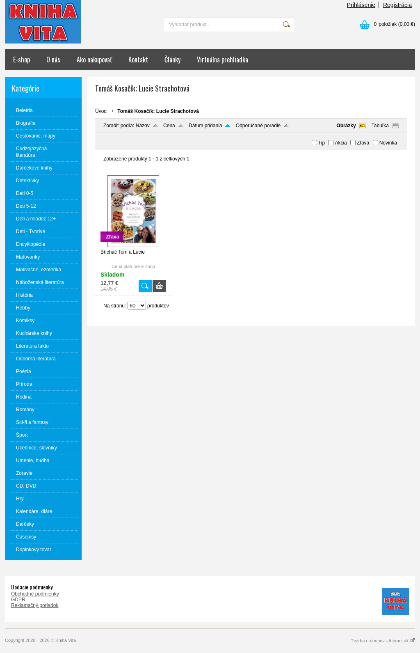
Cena (169, 125)
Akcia (341, 143)
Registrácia (397, 5)
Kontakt (138, 59)
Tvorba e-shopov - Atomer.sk (383, 640)
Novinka (388, 143)
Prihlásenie (361, 5)
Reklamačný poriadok (34, 605)
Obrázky (346, 125)
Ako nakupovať (94, 59)
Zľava (363, 143)
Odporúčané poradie (258, 125)
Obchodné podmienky (35, 594)
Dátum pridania (205, 125)
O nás (53, 59)
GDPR (18, 600)
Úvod (101, 111)
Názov (143, 125)
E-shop (21, 59)
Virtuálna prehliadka (222, 59)
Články (172, 59)
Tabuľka (380, 125)
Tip (321, 143)
